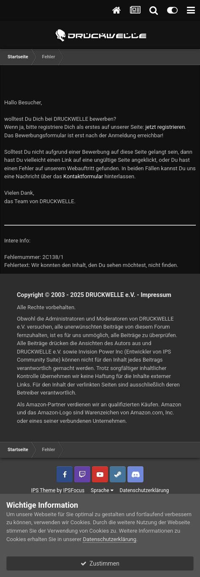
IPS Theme (43, 490)
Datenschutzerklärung (144, 490)
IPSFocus (73, 490)
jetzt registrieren (165, 127)
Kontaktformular (83, 176)
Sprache (102, 490)
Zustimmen (100, 563)
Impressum (156, 294)
